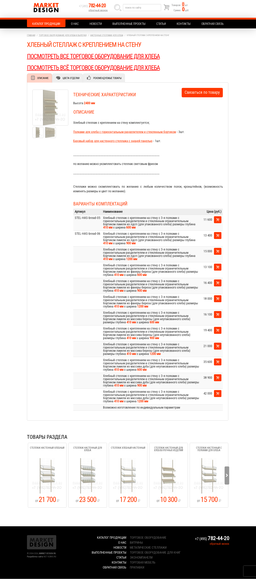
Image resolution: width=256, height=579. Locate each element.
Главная (31, 35)
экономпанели (141, 557)
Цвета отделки (72, 78)
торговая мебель (142, 562)
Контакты (184, 24)
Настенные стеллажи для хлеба (106, 35)
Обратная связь (212, 24)
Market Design (52, 9)
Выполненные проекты (128, 24)
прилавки (137, 567)
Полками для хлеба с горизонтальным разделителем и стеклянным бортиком (124, 132)
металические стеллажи (148, 548)
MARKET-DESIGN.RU (47, 553)
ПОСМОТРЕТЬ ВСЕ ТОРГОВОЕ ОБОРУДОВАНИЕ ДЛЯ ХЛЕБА (96, 56)
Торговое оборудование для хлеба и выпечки (63, 35)
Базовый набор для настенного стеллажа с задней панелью (112, 141)
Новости (96, 24)
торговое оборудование (148, 538)
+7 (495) (94, 7)
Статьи (161, 24)
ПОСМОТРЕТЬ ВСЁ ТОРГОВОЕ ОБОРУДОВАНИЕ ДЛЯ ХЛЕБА (96, 67)
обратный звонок (98, 11)
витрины (136, 543)
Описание (43, 78)
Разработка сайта (35, 557)
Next (227, 476)
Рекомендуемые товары (109, 78)
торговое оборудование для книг (155, 552)
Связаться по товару (202, 92)
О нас (75, 24)
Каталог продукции (46, 24)
